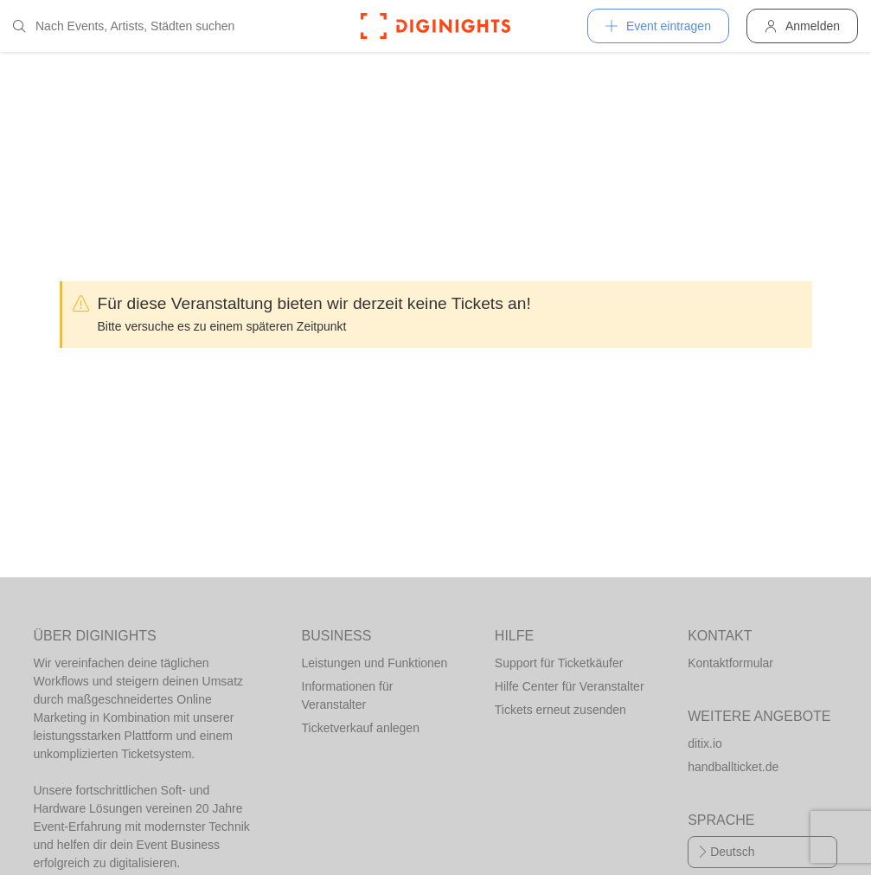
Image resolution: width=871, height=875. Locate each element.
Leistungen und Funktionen (375, 663)
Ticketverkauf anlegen (360, 728)
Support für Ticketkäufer (559, 663)
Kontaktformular (730, 663)
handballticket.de (733, 767)
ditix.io (705, 743)
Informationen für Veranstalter (348, 695)
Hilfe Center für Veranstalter (569, 686)
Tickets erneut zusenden (560, 710)
